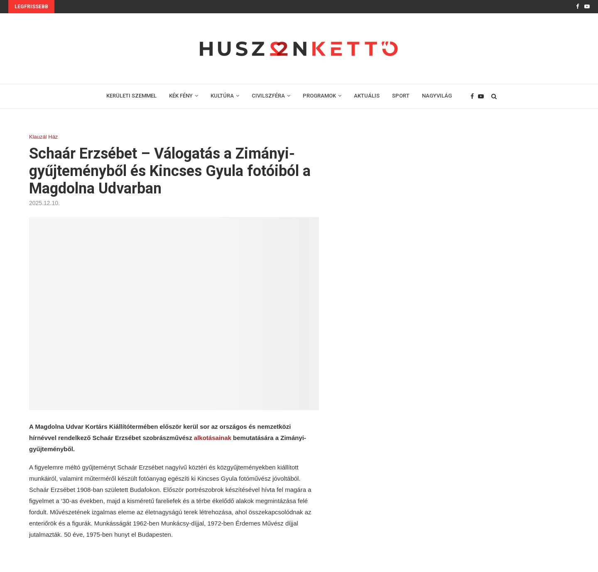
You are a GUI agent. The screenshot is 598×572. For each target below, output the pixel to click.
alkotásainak (213, 437)
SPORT (400, 96)
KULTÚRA (222, 96)
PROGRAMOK (319, 96)
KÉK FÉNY (181, 96)
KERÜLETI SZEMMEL (131, 96)
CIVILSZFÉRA (268, 96)
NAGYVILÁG (437, 96)
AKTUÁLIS (367, 96)
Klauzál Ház (43, 137)
